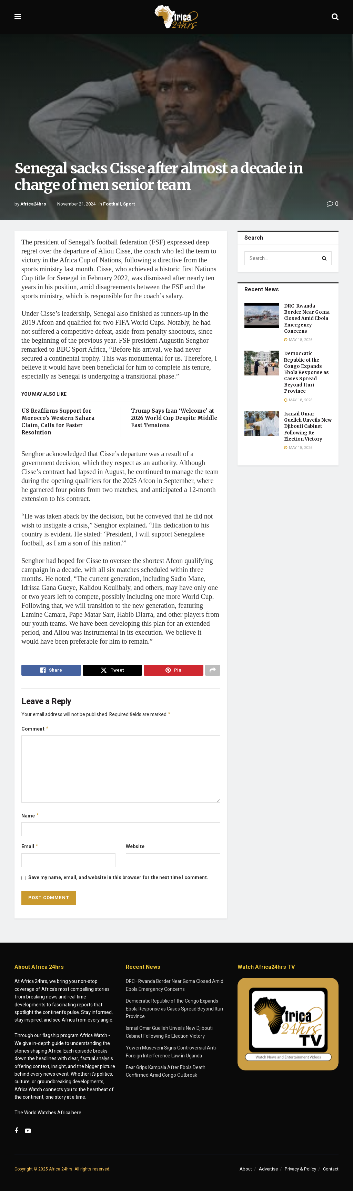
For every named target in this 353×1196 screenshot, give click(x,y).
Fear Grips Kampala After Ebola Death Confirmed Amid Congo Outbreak (165, 1075)
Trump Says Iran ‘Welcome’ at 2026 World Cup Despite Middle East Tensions (174, 418)
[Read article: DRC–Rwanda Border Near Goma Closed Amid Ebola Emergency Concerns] (261, 315)
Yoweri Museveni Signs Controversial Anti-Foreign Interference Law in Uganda (172, 1056)
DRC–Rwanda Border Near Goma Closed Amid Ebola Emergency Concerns (307, 318)
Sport (129, 204)
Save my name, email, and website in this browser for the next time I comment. (118, 882)
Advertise (268, 1173)
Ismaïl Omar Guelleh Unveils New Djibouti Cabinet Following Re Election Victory (308, 426)
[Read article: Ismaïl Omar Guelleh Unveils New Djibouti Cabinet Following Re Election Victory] (261, 423)
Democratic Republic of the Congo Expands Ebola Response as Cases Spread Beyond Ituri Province (306, 372)
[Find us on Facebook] (16, 1136)
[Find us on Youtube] (28, 1136)
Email (30, 851)
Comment (35, 732)
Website (135, 850)
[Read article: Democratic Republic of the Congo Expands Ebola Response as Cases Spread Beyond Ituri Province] (261, 363)
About (246, 1173)
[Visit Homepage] (176, 17)
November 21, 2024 (76, 204)
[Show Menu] (17, 17)
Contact (331, 1173)
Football (112, 204)
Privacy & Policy (300, 1173)
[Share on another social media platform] (212, 671)
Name (30, 819)
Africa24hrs (33, 204)
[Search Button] (335, 17)
